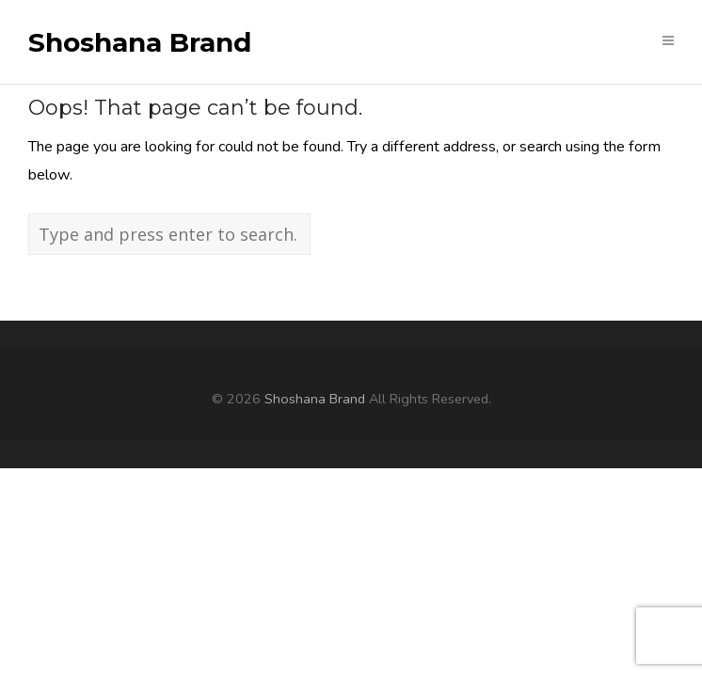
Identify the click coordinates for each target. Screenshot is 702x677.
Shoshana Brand (139, 43)
